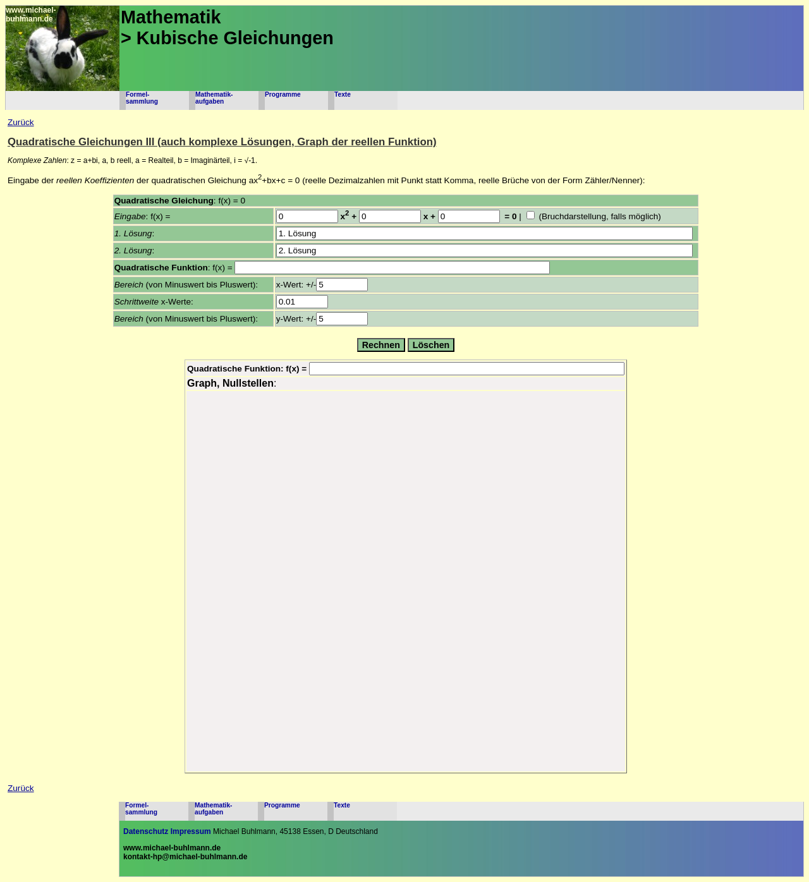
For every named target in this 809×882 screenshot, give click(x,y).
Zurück (21, 122)
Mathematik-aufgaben (214, 98)
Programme (283, 94)
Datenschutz (145, 831)
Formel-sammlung (142, 98)
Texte (342, 94)
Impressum (191, 831)
